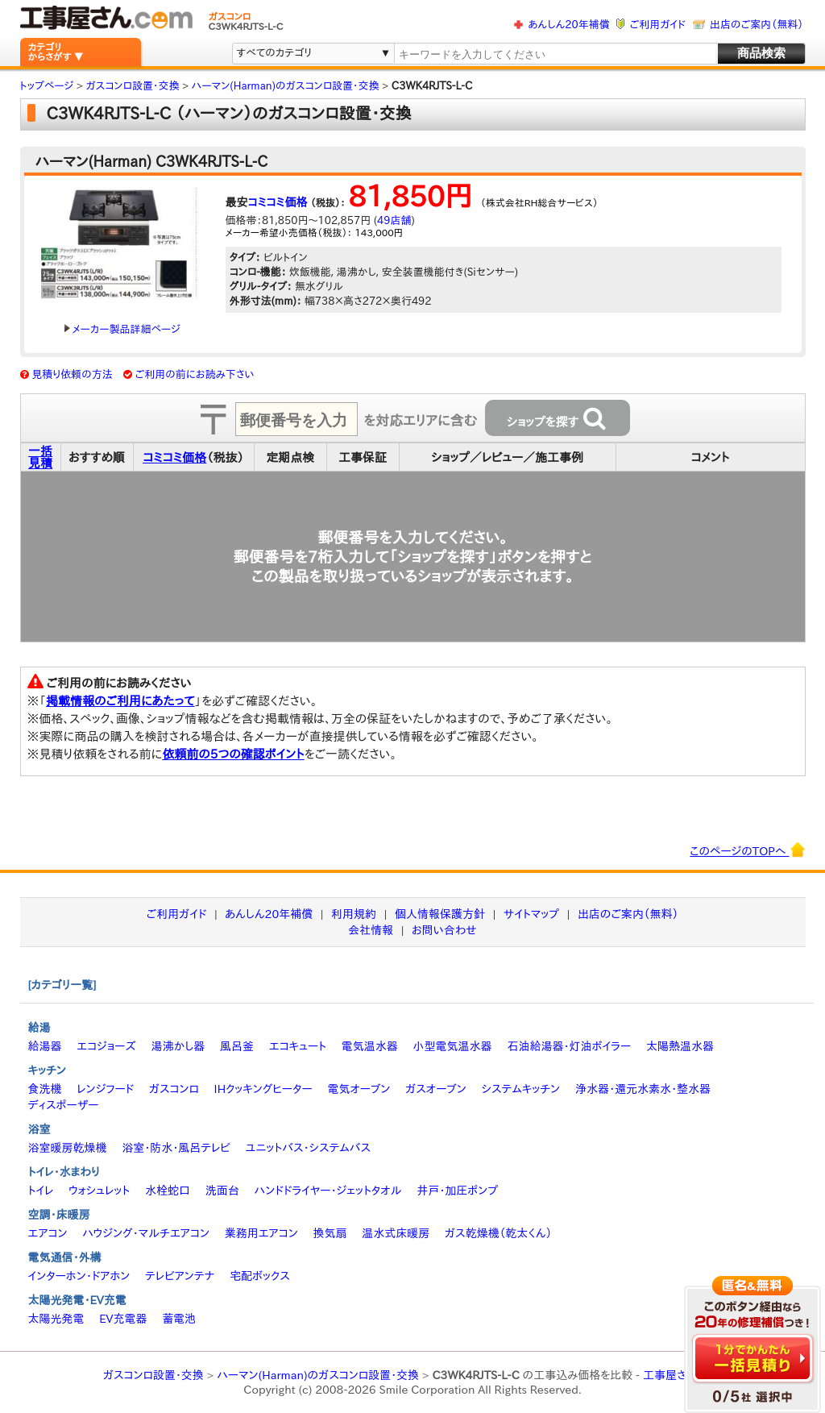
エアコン (48, 1233)
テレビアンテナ (179, 1276)
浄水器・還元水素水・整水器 (643, 1089)
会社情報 (370, 930)
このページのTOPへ (747, 850)
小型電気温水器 (452, 1046)
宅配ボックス (260, 1276)
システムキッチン (521, 1089)
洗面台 (222, 1190)
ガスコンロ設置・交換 (153, 1375)
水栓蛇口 (167, 1190)
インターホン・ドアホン (79, 1276)
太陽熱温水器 (680, 1046)
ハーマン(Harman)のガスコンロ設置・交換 (318, 1375)
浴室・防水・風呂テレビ (176, 1147)
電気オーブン (358, 1089)
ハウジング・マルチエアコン (145, 1233)
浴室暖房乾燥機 (67, 1147)
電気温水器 (370, 1046)
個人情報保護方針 (440, 914)
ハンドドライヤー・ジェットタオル (328, 1190)
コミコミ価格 (278, 202)
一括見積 (40, 457)
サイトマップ (531, 914)
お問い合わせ (444, 930)
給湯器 (45, 1046)
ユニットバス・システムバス (308, 1147)
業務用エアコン (261, 1233)
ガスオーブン (435, 1089)
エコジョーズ (106, 1046)
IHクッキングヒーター (263, 1089)
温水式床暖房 (395, 1233)
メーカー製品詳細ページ (122, 329)
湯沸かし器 (178, 1046)
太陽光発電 (56, 1318)
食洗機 (45, 1089)
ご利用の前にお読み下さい (195, 374)
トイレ (41, 1190)
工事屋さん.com (682, 1375)
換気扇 (329, 1233)
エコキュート (297, 1046)
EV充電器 (123, 1318)
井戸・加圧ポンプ (457, 1190)
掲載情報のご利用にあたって (120, 701)
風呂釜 (237, 1046)
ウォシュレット (99, 1190)
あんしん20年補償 (568, 24)
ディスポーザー (63, 1105)
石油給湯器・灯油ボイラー (569, 1046)
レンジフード (105, 1089)
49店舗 (394, 220)
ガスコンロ (174, 1089)
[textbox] (554, 54)
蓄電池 (179, 1318)
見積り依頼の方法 (72, 374)
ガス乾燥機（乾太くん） (498, 1233)
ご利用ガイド (658, 24)
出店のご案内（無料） (756, 24)
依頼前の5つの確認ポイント (233, 754)
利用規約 (353, 914)
